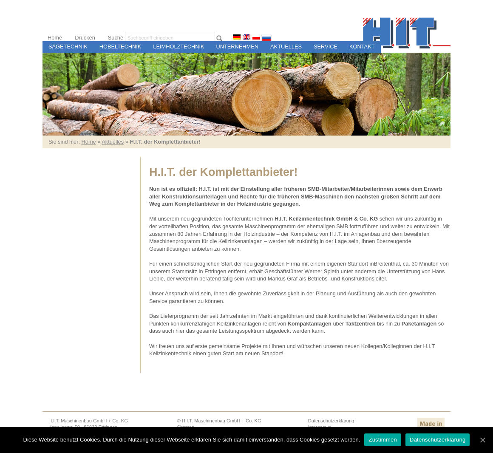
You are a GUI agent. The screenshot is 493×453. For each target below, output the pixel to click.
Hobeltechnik (120, 46)
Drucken (85, 37)
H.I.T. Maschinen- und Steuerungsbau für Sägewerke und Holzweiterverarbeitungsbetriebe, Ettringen (406, 32)
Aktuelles (286, 46)
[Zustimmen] (482, 440)
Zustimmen (382, 439)
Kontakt (362, 46)
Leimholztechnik (178, 46)
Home (55, 37)
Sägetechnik (68, 46)
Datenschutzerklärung (331, 420)
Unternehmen (237, 46)
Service (325, 46)
